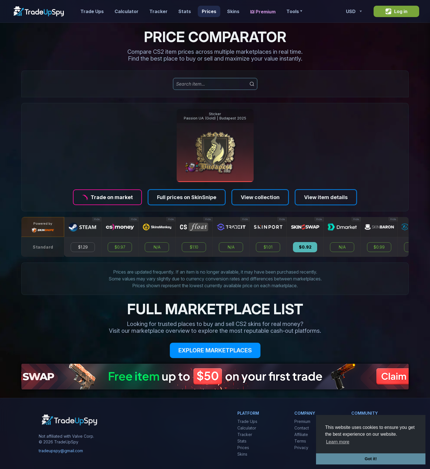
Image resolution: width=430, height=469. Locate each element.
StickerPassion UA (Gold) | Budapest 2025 (215, 116)
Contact (301, 427)
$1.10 (194, 247)
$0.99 (379, 247)
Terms (300, 441)
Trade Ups (92, 11)
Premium (302, 421)
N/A (157, 247)
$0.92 (305, 247)
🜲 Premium (263, 12)
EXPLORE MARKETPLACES (215, 350)
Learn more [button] (337, 441)
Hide (97, 219)
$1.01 (268, 247)
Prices (209, 11)
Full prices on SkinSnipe (186, 197)
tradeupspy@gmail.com (61, 450)
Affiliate (301, 434)
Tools (294, 11)
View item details (326, 197)
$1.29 (83, 247)
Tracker (158, 11)
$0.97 (120, 247)
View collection (260, 197)
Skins (233, 11)
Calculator (126, 11)
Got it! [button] (371, 458)
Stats (184, 11)
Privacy (301, 447)
